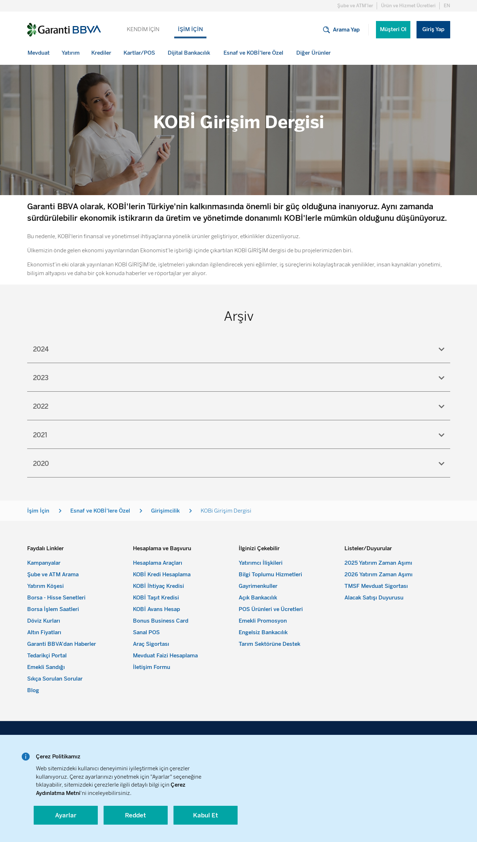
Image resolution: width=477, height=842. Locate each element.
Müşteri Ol (393, 29)
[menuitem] (39, 53)
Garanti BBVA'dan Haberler (61, 644)
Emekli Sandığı (46, 667)
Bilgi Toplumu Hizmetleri (270, 574)
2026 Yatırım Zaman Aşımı (378, 574)
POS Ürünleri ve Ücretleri (271, 609)
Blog (33, 690)
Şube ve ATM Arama (53, 574)
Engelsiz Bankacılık (263, 632)
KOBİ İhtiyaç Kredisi (158, 586)
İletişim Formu (151, 667)
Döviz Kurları (43, 621)
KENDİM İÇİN (143, 29)
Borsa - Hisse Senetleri (56, 597)
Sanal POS (146, 632)
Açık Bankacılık (258, 597)
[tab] (238, 348)
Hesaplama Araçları (157, 563)
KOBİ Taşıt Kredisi (156, 597)
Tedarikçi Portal (47, 655)
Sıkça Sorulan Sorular (55, 678)
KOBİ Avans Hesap (156, 609)
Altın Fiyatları (44, 632)
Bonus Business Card (160, 621)
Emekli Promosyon (263, 621)
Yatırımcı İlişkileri (261, 563)
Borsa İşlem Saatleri (53, 609)
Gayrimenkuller (258, 586)
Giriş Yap (433, 29)
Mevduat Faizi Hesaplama (165, 655)
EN (447, 5)
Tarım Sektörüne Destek (269, 644)
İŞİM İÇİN (190, 29)
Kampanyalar (43, 563)
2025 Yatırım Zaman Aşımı (378, 563)
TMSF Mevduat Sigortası (376, 586)
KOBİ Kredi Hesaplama (162, 574)
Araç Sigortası (151, 644)
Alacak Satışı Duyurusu (373, 597)
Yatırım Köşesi (45, 586)
